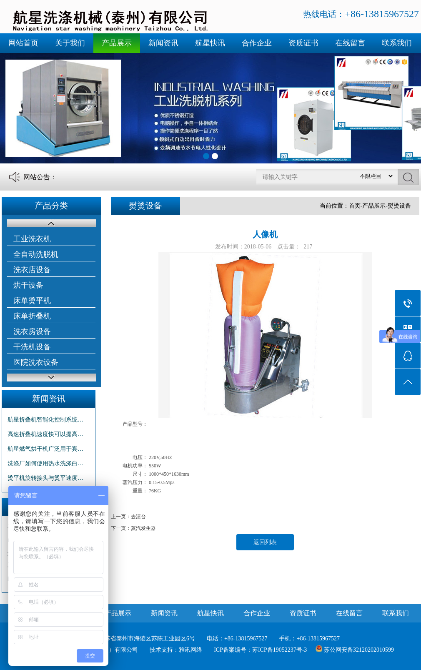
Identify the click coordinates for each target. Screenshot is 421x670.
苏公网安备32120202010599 (359, 650)
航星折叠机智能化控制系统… (45, 420)
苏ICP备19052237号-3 (279, 650)
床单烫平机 (32, 300)
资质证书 (303, 43)
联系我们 (397, 43)
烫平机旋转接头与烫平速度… (45, 478)
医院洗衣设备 (35, 362)
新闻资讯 (163, 43)
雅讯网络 (190, 650)
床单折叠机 (32, 316)
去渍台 (138, 516)
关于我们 (70, 43)
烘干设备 (28, 285)
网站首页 (23, 43)
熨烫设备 (399, 206)
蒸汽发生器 (143, 528)
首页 (355, 206)
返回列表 (265, 542)
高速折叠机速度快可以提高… (45, 434)
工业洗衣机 (32, 239)
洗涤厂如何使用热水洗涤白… (45, 463)
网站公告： (40, 177)
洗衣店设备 (32, 270)
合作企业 (257, 43)
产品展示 (117, 43)
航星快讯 (210, 43)
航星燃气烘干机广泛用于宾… (45, 449)
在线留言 (350, 43)
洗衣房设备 (32, 331)
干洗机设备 (32, 347)
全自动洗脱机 (35, 254)
